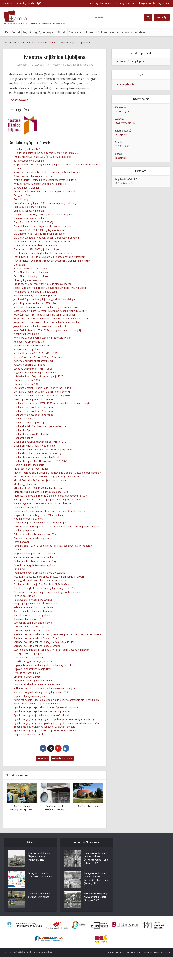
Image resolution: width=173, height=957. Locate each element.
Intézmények (122, 111)
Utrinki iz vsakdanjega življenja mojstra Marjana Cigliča (39, 856)
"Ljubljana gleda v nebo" (27, 149)
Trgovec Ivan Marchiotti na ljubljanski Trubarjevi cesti (43, 665)
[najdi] (148, 17)
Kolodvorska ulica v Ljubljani (29, 341)
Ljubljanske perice (23, 437)
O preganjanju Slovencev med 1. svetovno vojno (40, 522)
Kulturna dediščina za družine (29, 364)
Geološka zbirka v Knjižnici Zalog (31, 276)
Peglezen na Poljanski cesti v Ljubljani (34, 553)
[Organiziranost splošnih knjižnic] (57, 925)
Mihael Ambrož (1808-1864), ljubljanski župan (38, 488)
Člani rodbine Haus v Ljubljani (30, 218)
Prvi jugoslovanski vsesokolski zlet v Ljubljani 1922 (41, 580)
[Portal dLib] (99, 925)
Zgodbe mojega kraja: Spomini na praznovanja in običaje (45, 730)
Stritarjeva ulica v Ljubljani (28, 653)
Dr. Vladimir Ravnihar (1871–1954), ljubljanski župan (42, 241)
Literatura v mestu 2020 (27, 380)
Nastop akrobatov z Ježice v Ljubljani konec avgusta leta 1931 (47, 499)
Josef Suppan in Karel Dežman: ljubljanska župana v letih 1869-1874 (50, 310)
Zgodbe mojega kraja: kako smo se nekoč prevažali (42, 711)
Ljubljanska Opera (23, 430)
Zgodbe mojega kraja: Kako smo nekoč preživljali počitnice (46, 707)
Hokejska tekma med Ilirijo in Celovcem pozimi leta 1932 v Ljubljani (50, 287)
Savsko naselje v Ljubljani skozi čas (33, 611)
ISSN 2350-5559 (162, 952)
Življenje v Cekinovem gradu (29, 734)
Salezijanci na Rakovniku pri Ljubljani (33, 607)
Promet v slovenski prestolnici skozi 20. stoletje (39, 572)
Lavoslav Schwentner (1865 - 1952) (33, 368)
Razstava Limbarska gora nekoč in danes (39, 895)
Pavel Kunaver (21, 541)
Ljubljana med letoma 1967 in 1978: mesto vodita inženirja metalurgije (52, 403)
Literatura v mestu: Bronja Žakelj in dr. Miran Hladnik (42, 387)
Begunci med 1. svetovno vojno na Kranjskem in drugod (44, 191)
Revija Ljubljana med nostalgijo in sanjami (37, 603)
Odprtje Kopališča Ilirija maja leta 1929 (35, 534)
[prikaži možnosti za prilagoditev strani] (100, 3)
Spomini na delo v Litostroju (29, 626)
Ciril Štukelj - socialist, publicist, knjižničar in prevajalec (43, 214)
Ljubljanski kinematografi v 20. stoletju (35, 445)
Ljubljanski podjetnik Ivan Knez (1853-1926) (37, 453)
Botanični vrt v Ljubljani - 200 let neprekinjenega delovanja (45, 203)
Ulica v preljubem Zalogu (27, 676)
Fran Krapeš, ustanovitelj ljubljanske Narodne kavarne (43, 253)
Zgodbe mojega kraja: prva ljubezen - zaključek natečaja (44, 726)
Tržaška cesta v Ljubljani (27, 672)
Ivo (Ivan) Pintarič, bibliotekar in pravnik (35, 295)
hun (133, 3)
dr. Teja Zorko (122, 134)
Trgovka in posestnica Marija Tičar (32, 669)
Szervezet (75, 32)
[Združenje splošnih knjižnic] (101, 939)
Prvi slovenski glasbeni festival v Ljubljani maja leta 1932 (44, 588)
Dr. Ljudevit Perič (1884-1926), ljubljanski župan (39, 233)
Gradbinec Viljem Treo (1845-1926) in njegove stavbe (42, 283)
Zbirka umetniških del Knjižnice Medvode (36, 703)
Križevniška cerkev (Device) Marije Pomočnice (39, 357)
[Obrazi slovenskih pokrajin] (154, 925)
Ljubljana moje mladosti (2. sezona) (33, 411)
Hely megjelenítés (124, 84)
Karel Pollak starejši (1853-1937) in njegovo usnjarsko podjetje (48, 330)
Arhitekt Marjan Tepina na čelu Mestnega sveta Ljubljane (45, 179)
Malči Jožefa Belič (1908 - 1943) (31, 468)
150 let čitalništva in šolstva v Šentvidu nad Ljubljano (42, 156)
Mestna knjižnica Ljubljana (78, 64)
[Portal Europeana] (79, 925)
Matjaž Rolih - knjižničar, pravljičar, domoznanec (40, 480)
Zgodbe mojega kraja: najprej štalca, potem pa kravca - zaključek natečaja (54, 719)
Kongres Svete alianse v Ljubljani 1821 (34, 345)
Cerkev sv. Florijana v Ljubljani (30, 206)
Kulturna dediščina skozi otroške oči (33, 360)
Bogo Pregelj (21, 199)
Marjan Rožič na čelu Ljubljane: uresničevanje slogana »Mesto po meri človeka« (57, 472)
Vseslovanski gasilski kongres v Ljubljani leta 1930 (41, 692)
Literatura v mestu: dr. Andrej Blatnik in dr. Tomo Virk (42, 391)
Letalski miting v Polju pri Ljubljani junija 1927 (38, 376)
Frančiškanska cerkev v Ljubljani (31, 272)
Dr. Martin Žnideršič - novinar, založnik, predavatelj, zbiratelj (46, 237)
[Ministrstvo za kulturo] (24, 925)
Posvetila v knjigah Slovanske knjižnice (34, 565)
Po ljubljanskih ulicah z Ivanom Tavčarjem (36, 561)
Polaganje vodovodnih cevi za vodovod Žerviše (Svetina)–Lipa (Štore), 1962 (96, 858)
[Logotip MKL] (22, 125)
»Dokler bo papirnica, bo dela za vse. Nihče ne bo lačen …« (46, 152)
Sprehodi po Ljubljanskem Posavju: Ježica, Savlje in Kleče (45, 642)
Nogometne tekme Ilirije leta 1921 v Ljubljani (38, 515)
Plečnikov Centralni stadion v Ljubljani (34, 557)
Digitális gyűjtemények (39, 32)
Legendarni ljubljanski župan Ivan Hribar (35, 372)
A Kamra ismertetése (131, 32)
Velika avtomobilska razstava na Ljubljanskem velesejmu (45, 688)
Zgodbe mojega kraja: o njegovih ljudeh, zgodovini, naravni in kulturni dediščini (56, 723)
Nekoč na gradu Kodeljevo (28, 507)
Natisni (43, 758)
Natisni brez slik (62, 758)
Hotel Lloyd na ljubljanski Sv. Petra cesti (35, 291)
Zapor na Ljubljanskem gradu (30, 696)
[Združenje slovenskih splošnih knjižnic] (125, 925)
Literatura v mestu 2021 (27, 384)
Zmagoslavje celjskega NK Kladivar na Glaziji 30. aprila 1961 (96, 897)
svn (116, 3)
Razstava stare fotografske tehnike (33, 599)
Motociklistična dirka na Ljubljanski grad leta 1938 (41, 491)
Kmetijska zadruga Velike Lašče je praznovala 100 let (42, 337)
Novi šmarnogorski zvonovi (28, 518)
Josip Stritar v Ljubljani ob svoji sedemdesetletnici (40, 326)
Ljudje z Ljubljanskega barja (29, 464)
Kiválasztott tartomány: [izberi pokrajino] (22, 3)
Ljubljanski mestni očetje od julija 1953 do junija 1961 (43, 449)
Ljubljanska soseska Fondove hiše (32, 434)
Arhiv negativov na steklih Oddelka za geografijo (40, 183)
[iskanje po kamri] (118, 17)
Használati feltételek (142, 952)
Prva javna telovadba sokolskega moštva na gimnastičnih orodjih (49, 576)
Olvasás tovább (18, 100)
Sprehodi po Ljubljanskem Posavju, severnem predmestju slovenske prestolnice (57, 634)
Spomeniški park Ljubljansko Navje (33, 622)
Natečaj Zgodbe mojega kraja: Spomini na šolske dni (42, 503)
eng (122, 3)
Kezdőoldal (12, 32)
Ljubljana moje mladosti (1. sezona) (33, 407)
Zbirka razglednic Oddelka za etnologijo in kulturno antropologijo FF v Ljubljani (56, 699)
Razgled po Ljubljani (24, 595)
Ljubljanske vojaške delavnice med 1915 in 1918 (40, 441)
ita (127, 3)
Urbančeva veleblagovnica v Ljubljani (34, 680)
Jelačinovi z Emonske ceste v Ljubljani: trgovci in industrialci (46, 307)
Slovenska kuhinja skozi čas (29, 619)
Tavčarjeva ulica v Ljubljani (28, 657)
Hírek (62, 32)
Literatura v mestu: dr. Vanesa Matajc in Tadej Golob (42, 395)
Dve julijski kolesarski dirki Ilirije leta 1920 (36, 245)
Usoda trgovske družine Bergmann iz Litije (37, 684)
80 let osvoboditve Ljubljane (29, 160)
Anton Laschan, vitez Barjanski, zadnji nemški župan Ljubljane (47, 172)
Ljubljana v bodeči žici (25, 418)
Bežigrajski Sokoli (23, 195)
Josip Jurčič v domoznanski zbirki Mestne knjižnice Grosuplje (46, 322)
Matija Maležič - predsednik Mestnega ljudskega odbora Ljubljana (49, 476)
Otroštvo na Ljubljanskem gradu (31, 538)
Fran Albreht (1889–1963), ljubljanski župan (37, 249)
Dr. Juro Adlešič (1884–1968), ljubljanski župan (39, 230)
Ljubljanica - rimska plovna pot (30, 422)
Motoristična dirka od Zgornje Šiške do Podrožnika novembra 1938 (50, 495)
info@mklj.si (121, 157)
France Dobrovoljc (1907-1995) (31, 268)
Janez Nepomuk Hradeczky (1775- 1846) (35, 303)
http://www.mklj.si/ (125, 122)
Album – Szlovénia (98, 32)
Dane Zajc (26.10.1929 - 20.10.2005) (33, 222)
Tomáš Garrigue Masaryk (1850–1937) (35, 661)
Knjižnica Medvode (88, 806)
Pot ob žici (19, 568)
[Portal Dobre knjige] (49, 938)
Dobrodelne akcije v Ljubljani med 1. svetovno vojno (42, 226)
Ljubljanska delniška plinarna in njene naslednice (40, 426)
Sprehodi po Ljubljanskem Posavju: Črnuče (37, 638)
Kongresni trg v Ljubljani (27, 349)
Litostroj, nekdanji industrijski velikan (34, 399)
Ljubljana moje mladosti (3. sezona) (33, 414)
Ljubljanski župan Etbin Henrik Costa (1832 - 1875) (41, 461)
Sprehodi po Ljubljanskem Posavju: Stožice (37, 645)
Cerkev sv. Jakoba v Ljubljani (29, 210)
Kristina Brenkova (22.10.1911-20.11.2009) (36, 353)
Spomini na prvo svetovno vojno (31, 630)
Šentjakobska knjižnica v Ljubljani (32, 615)
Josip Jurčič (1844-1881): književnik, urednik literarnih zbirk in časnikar (51, 318)
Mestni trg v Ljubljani (25, 484)
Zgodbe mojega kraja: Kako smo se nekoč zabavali (41, 715)
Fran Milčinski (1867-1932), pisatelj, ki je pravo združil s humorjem (49, 256)
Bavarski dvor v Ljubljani (27, 187)
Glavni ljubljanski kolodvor (28, 280)
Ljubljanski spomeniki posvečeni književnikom (38, 457)
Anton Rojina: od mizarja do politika (33, 176)
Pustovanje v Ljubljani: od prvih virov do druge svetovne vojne (47, 592)
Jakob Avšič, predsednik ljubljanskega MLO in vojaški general (47, 299)
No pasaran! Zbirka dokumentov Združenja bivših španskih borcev (49, 511)
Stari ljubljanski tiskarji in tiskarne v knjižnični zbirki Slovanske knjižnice (52, 649)
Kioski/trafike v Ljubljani (26, 333)
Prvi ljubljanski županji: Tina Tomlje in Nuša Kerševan (42, 584)
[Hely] (162, 17)
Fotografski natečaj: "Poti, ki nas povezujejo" (40, 875)
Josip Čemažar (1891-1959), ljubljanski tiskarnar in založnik (45, 314)
